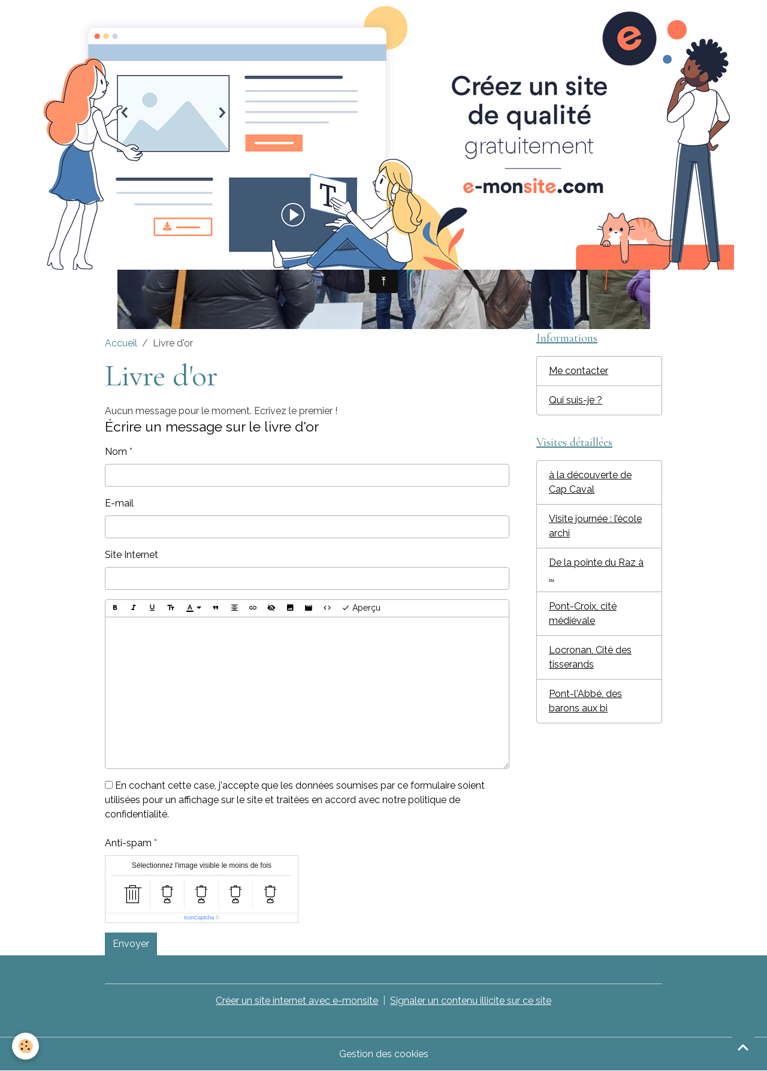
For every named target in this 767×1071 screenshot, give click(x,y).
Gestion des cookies (383, 1054)
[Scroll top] (743, 1047)
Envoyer (131, 943)
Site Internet (131, 554)
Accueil (121, 343)
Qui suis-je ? (575, 400)
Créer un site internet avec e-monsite (297, 1000)
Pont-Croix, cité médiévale (583, 613)
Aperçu (361, 608)
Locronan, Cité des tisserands (590, 657)
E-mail (119, 503)
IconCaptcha (199, 918)
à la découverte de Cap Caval (590, 482)
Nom (116, 451)
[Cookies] (25, 1046)
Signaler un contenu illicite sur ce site (470, 1000)
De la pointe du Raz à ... (596, 570)
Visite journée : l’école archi (595, 526)
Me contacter (578, 370)
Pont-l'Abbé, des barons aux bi (585, 701)
